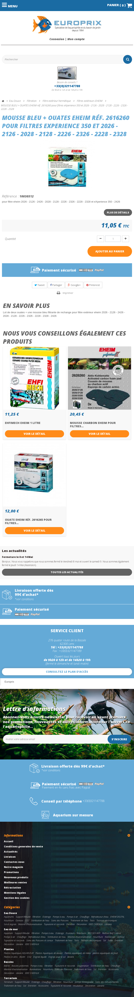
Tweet (39, 285)
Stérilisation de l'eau (40, 920)
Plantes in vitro (11, 956)
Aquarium (8, 933)
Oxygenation (83, 965)
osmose (120, 936)
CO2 (27, 920)
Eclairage (47, 916)
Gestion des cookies (17, 898)
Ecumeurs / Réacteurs (76, 933)
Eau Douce (10, 913)
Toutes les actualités (67, 572)
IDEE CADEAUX (96, 924)
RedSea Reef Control (111, 933)
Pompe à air (72, 916)
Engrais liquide (40, 956)
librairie (70, 956)
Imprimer (68, 293)
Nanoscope (110, 936)
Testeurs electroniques (107, 920)
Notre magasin (13, 867)
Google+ (74, 285)
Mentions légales (15, 892)
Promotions (11, 872)
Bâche (7, 965)
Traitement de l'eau (79, 920)
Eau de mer (11, 929)
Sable (110, 940)
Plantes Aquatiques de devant (49, 953)
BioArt (22, 956)
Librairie (108, 924)
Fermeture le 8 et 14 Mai (17, 557)
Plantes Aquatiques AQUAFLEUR (19, 953)
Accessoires (113, 969)
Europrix (9, 681)
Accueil (8, 841)
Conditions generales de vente (23, 846)
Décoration (82, 924)
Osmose (19, 920)
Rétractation (12, 887)
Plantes (9, 949)
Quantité (10, 239)
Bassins (9, 962)
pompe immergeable (84, 981)
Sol (94, 969)
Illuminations (35, 969)
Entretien (70, 924)
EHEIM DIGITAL (117, 916)
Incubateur (78, 985)
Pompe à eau (59, 916)
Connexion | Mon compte (67, 39)
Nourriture (9, 920)
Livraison (10, 856)
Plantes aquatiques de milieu (78, 953)
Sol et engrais (10, 924)
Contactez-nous (14, 862)
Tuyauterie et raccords (54, 924)
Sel (104, 940)
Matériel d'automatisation (30, 924)
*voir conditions (24, 599)
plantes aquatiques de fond (105, 953)
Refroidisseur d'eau (99, 916)
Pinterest (93, 285)
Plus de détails (118, 212)
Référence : (10, 196)
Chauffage (84, 916)
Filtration (37, 916)
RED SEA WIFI (94, 933)
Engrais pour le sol (56, 956)
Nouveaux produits (16, 877)
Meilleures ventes (15, 882)
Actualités (11, 851)
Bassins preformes (20, 965)
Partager (56, 285)
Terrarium (10, 978)
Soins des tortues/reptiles (107, 981)
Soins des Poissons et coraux (39, 940)
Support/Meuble (23, 916)
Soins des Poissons (60, 920)
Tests (92, 920)
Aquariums (9, 916)
